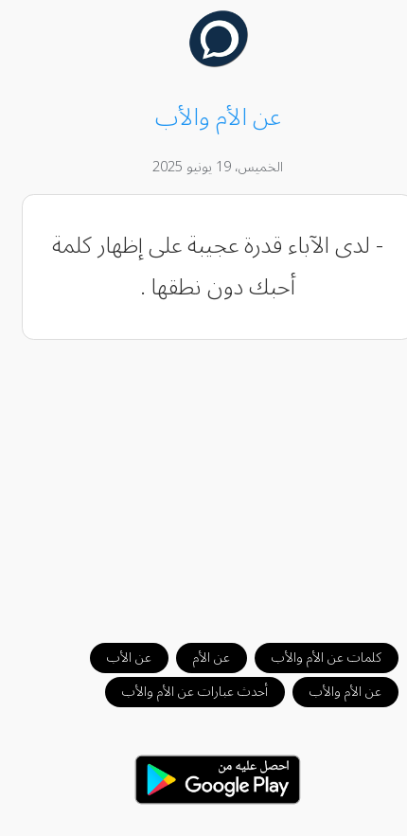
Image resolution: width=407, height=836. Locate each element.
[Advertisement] (204, 481)
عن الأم (197, 657)
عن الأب (115, 657)
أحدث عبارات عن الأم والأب (181, 691)
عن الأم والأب (331, 691)
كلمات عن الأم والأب (312, 657)
